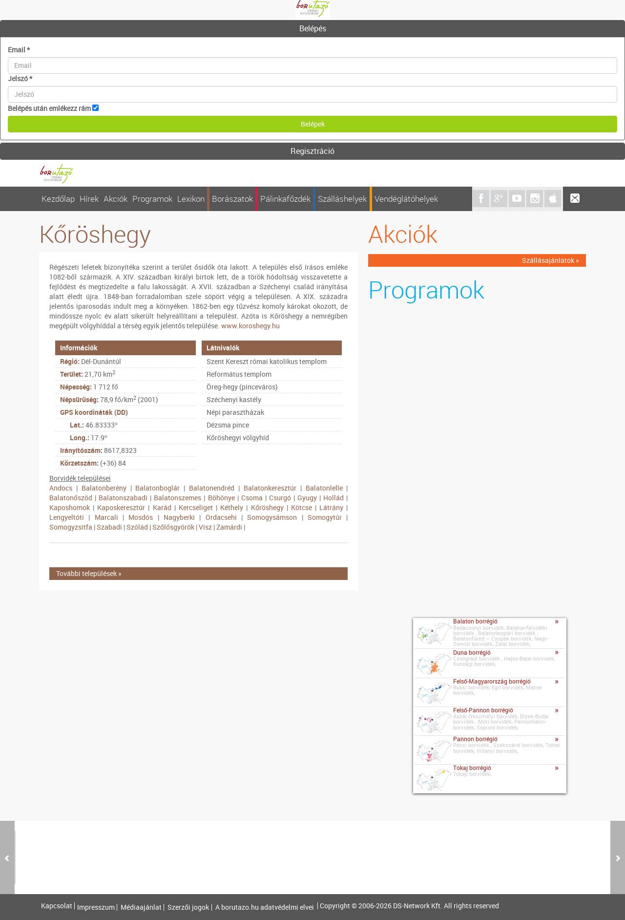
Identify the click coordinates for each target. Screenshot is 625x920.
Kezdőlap (58, 198)
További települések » (89, 573)
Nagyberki (179, 517)
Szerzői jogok (188, 907)
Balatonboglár (157, 487)
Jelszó (20, 78)
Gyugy (307, 497)
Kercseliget (196, 507)
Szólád (137, 527)
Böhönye (221, 497)
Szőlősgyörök (173, 527)
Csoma (252, 497)
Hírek (89, 198)
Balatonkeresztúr (270, 487)
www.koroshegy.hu (250, 325)
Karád (162, 507)
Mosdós (140, 517)
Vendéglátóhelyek (406, 198)
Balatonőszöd (70, 497)
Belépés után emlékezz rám (49, 108)
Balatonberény (104, 487)
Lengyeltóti (66, 517)
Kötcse (301, 507)
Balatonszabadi (123, 497)
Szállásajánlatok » (550, 260)
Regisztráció (312, 151)
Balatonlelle (324, 487)
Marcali (106, 517)
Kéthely (231, 507)
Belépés (312, 28)
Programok (152, 198)
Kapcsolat (56, 905)
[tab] (312, 29)
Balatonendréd (211, 487)
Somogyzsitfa (70, 527)
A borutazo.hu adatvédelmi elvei (264, 907)
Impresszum (96, 907)
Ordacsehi (221, 517)
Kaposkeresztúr (121, 507)
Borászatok (232, 198)
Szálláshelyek (342, 198)
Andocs (60, 487)
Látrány (331, 507)
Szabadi (109, 527)
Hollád (333, 497)
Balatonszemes (177, 497)
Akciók (115, 198)
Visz (205, 527)
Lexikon (191, 198)
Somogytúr (325, 517)
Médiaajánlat (141, 907)
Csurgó (280, 497)
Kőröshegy (267, 507)
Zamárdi (229, 527)
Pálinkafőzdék (285, 198)
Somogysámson (272, 517)
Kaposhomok (69, 507)
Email (19, 49)
